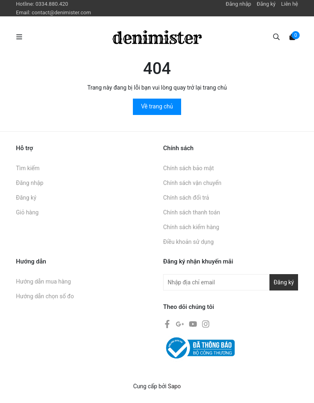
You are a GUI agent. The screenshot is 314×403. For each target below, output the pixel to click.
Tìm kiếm (28, 168)
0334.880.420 (52, 4)
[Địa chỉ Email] (230, 282)
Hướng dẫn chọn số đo (45, 296)
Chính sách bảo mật (188, 168)
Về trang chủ (157, 106)
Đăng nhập (238, 4)
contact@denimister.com (61, 12)
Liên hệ (289, 4)
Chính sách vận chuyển (192, 183)
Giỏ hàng (27, 212)
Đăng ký (266, 4)
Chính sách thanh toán (191, 212)
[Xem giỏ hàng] (292, 36)
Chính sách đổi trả (186, 197)
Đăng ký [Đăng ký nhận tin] (284, 282)
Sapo (174, 386)
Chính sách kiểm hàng (191, 227)
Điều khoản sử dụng (188, 242)
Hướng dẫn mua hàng (43, 281)
